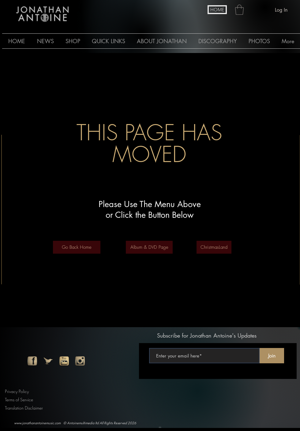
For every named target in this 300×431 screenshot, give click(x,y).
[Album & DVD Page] (149, 247)
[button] (239, 10)
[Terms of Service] (21, 399)
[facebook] (32, 361)
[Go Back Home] (76, 247)
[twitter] (48, 361)
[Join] (272, 355)
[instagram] (80, 361)
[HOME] (217, 9)
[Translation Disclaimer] (26, 408)
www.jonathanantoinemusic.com (37, 423)
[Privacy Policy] (18, 391)
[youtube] (64, 361)
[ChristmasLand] (214, 247)
